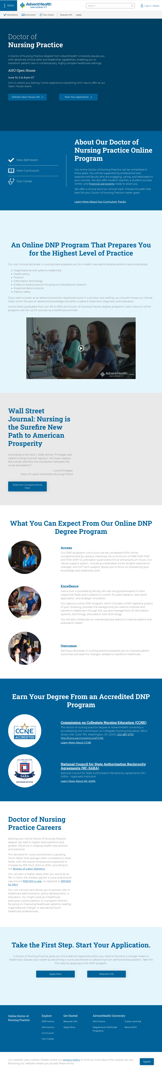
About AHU (130, 1027)
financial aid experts (101, 183)
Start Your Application (77, 97)
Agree (147, 1061)
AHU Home (99, 1021)
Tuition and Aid (132, 1021)
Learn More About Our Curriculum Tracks (100, 201)
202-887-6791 (125, 734)
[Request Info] (66, 14)
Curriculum (48, 1033)
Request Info (106, 974)
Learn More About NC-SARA (78, 781)
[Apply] (78, 14)
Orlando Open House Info (26, 97)
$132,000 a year (32, 881)
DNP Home (48, 1021)
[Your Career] (47, 14)
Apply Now (55, 974)
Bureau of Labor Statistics (29, 868)
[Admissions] (11, 14)
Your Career (48, 1038)
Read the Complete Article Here (27, 486)
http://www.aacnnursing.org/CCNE (82, 738)
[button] (8, 5)
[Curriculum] (29, 14)
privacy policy (71, 1059)
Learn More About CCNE (76, 742)
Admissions (48, 1027)
